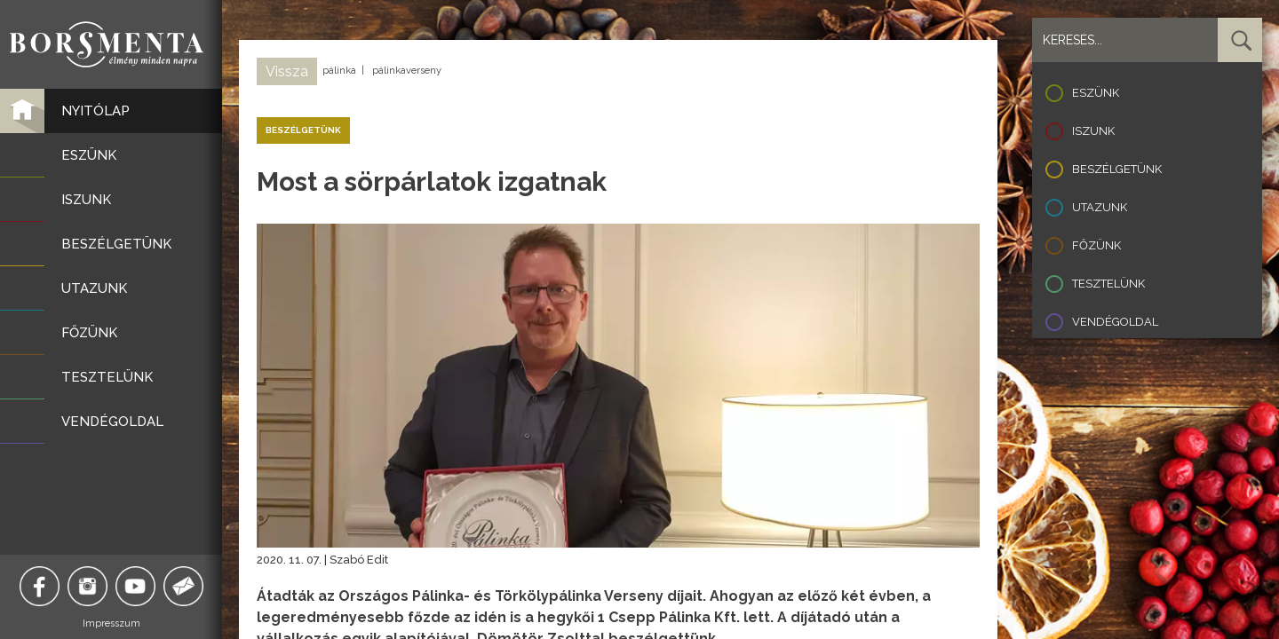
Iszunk (1093, 131)
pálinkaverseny (406, 70)
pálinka (339, 70)
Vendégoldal (1115, 321)
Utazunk (1099, 207)
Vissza (287, 71)
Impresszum (111, 623)
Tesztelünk (1108, 283)
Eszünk (1095, 92)
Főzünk (1096, 245)
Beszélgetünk (1117, 169)
